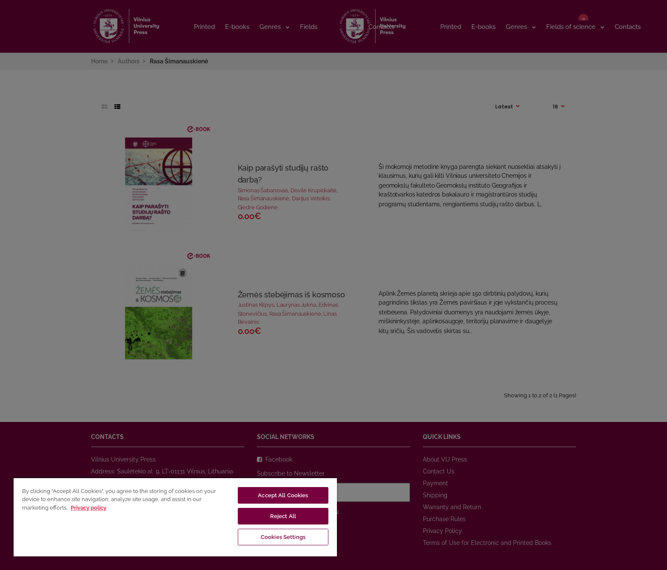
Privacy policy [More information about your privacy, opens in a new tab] (88, 507)
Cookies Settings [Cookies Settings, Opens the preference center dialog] (283, 537)
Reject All (283, 516)
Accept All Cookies (283, 495)
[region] (175, 516)
